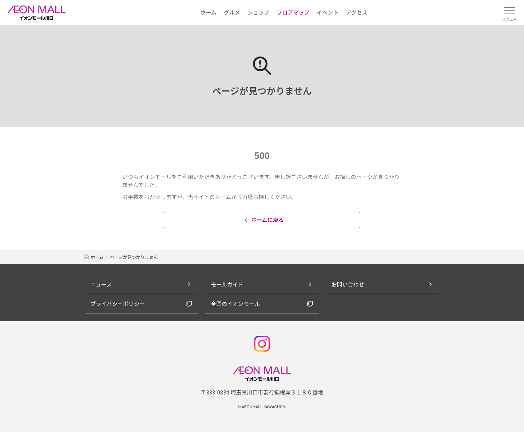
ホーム (93, 257)
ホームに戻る (263, 219)
